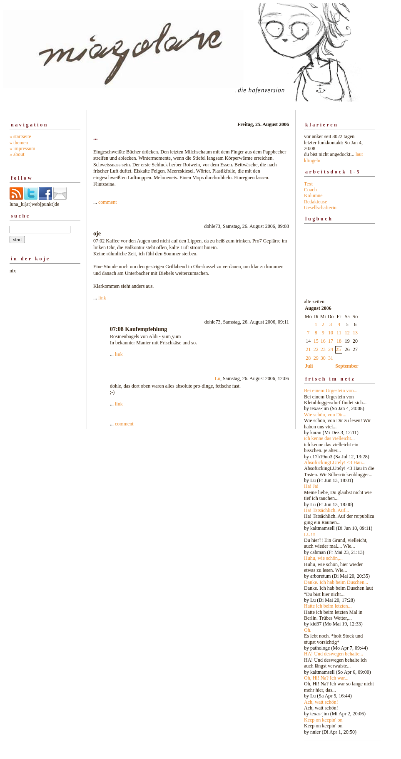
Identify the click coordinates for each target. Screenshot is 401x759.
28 (308, 358)
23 (323, 349)
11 (338, 333)
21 (308, 349)
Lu (217, 378)
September (346, 366)
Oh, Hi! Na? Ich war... (326, 678)
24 (330, 349)
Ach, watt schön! (321, 702)
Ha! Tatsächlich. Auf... (326, 510)
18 (338, 341)
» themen (19, 143)
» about (17, 154)
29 (316, 358)
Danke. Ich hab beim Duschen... (336, 582)
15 (316, 341)
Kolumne (313, 195)
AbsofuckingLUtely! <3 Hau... (335, 462)
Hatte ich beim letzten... (328, 606)
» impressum (22, 148)
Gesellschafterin (320, 207)
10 (330, 333)
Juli (309, 366)
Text (308, 184)
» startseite (20, 136)
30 (323, 358)
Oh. (307, 630)
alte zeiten (339, 514)
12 (347, 333)
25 (338, 349)
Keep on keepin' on (323, 720)
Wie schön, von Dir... (325, 415)
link (102, 298)
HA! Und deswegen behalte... (333, 654)
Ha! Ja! (311, 486)
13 (355, 333)
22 (316, 349)
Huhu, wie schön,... (323, 558)
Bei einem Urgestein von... (330, 390)
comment (107, 202)
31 (330, 358)
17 (330, 341)
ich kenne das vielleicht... (329, 438)
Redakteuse (315, 202)
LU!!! (310, 534)
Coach (310, 190)
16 (323, 341)
